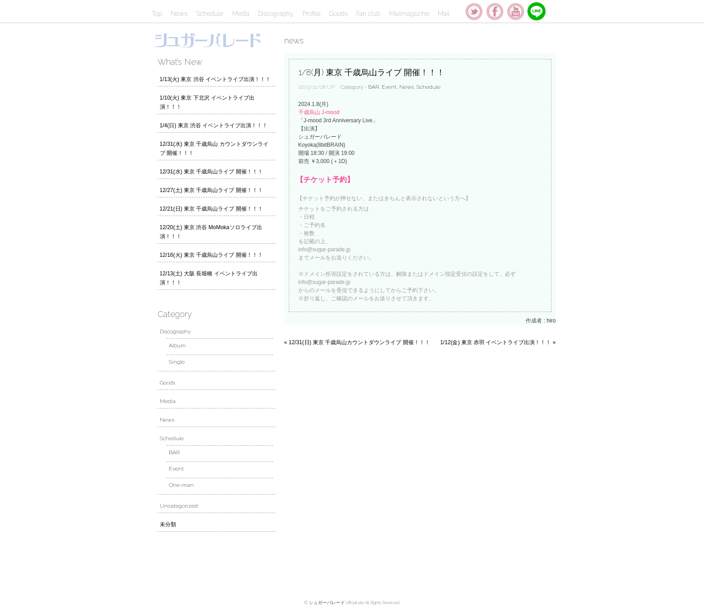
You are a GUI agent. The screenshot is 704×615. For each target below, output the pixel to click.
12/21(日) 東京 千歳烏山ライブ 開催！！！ (211, 209)
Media (240, 13)
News (179, 13)
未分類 (168, 524)
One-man (181, 485)
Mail (444, 13)
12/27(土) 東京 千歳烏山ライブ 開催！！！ (211, 190)
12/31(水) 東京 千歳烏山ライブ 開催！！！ (211, 171)
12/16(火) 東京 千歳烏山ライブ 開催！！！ (211, 255)
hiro (551, 320)
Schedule (209, 13)
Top (157, 13)
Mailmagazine (409, 13)
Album (177, 345)
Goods (338, 13)
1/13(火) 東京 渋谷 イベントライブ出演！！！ (215, 79)
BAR (373, 87)
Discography (275, 13)
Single (177, 362)
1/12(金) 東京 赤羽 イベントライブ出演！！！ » (498, 342)
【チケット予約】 (325, 179)
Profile (311, 13)
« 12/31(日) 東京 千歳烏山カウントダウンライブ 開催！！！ (357, 342)
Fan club (368, 13)
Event (389, 87)
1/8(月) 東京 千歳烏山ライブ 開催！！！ (371, 72)
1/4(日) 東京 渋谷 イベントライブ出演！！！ (214, 125)
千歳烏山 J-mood (319, 112)
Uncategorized (179, 506)
